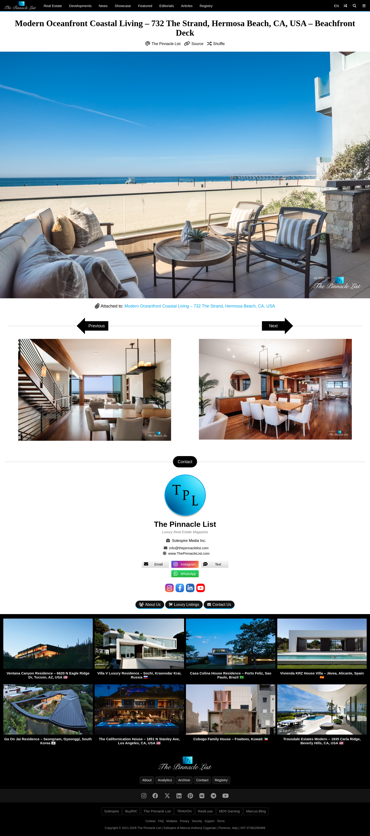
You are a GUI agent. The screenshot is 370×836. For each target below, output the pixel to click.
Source (197, 44)
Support (209, 821)
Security (197, 821)
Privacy (184, 821)
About (146, 780)
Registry (206, 6)
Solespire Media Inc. (189, 541)
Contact (202, 780)
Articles (187, 6)
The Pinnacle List (166, 44)
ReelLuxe (205, 811)
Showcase (123, 6)
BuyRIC (131, 811)
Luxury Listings (184, 605)
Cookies (150, 821)
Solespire (111, 811)
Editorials (166, 6)
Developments (80, 6)
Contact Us (219, 605)
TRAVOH (184, 811)
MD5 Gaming (229, 811)
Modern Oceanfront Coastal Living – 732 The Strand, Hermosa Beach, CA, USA (200, 306)
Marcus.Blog (256, 811)
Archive (184, 780)
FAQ (161, 821)
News (103, 6)
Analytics (165, 780)
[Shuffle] (345, 6)
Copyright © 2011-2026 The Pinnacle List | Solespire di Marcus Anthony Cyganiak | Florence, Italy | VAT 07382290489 (185, 828)
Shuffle (219, 44)
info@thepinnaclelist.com (189, 548)
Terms (221, 821)
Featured (145, 6)
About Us (150, 605)
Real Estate (53, 6)
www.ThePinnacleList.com (189, 553)
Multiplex (171, 821)
